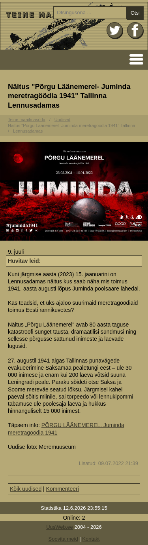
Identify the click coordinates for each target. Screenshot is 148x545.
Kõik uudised (25, 489)
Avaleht (74, 26)
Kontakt (90, 539)
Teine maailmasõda (26, 119)
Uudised (62, 119)
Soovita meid (63, 539)
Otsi (135, 13)
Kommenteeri (62, 489)
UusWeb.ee (59, 527)
